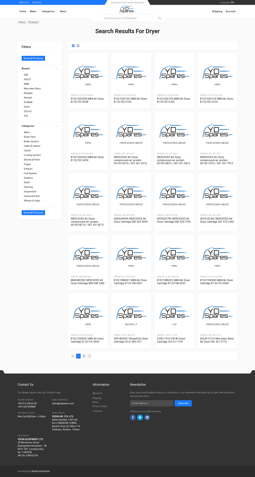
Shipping (217, 11)
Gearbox (28, 177)
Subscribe (183, 403)
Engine (27, 164)
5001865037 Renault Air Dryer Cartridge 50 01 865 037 (131, 340)
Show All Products (33, 58)
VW (26, 115)
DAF (26, 74)
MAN (26, 84)
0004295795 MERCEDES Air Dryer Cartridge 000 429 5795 (174, 220)
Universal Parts (32, 196)
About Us (24, 2)
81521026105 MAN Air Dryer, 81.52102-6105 (173, 100)
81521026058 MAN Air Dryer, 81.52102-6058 (87, 100)
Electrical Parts (32, 159)
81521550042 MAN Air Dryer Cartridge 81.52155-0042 (87, 340)
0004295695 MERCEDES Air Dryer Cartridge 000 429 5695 (131, 220)
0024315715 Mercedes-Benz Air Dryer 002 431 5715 (217, 340)
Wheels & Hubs (32, 200)
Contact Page (53, 392)
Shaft (27, 182)
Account (230, 11)
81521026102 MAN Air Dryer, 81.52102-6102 (130, 100)
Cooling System (32, 155)
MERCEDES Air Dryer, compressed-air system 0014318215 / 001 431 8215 (87, 221)
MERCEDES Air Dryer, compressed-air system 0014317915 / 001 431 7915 (216, 160)
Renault (28, 97)
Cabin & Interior (32, 146)
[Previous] (73, 356)
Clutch (27, 150)
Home (23, 11)
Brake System (31, 141)
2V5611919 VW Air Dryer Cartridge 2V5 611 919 (171, 340)
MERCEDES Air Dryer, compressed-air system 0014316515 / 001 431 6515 (130, 160)
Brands (40, 68)
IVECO (27, 79)
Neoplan (28, 93)
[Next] (89, 356)
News (63, 11)
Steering (28, 187)
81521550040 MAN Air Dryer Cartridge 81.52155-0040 (216, 282)
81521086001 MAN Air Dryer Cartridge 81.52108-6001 (130, 282)
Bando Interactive (41, 471)
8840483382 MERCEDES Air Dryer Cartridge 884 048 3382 (88, 282)
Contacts (36, 2)
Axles (27, 132)
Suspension (30, 191)
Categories (49, 11)
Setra (27, 106)
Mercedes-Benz (32, 88)
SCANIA (28, 102)
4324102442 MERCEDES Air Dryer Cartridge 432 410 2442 (217, 220)
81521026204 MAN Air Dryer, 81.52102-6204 (87, 159)
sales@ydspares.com (63, 403)
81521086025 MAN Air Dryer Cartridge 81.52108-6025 (173, 282)
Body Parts (30, 136)
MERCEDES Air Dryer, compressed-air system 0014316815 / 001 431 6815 (173, 160)
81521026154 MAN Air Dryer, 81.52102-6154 (216, 100)
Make (34, 11)
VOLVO (28, 111)
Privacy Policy (100, 406)
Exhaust (28, 168)
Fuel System (30, 173)
